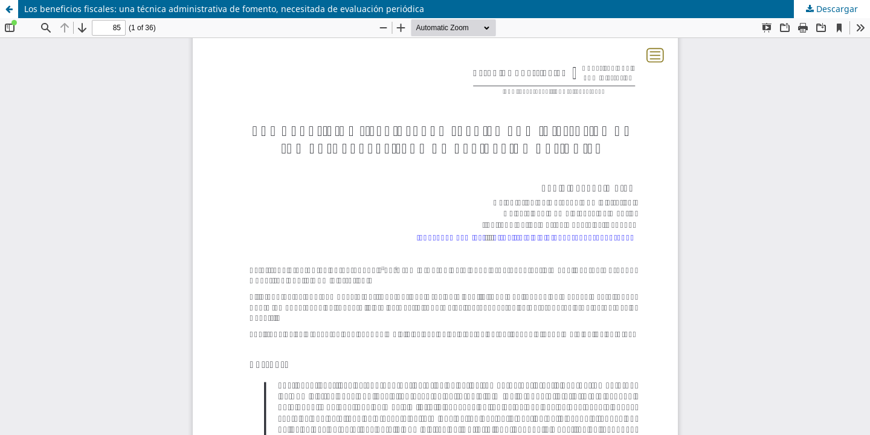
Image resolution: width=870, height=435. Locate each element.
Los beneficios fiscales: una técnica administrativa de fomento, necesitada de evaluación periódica (224, 8)
